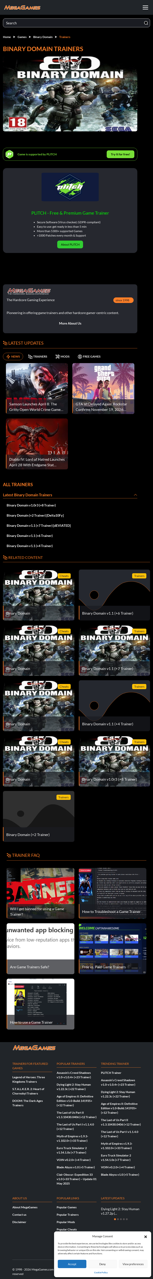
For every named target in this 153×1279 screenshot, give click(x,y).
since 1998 (122, 300)
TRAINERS (37, 356)
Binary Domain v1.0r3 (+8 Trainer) (31, 505)
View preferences (133, 1264)
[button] (145, 1236)
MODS (62, 356)
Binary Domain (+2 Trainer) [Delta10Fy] (35, 515)
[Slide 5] (127, 1219)
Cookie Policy (101, 1272)
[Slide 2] (118, 1219)
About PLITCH (70, 244)
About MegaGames (24, 1207)
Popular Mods (66, 1222)
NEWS (13, 356)
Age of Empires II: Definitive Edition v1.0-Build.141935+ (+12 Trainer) (75, 1100)
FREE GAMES (89, 356)
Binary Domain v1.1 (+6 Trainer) (30, 536)
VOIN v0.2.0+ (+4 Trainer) (74, 1159)
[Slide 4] (124, 1219)
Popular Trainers (68, 1214)
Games (22, 37)
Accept (72, 1264)
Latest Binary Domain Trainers (27, 495)
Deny (102, 1264)
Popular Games (67, 1207)
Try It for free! (120, 154)
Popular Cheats (67, 1229)
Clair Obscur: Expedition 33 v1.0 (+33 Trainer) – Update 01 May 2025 (77, 1179)
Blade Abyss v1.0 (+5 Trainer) (76, 1167)
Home (7, 37)
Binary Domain (43, 37)
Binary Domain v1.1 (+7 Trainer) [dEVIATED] (39, 525)
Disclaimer (19, 1222)
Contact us (19, 1214)
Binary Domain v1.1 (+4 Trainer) (30, 546)
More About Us (70, 323)
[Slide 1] (115, 1219)
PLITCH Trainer (111, 1072)
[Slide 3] (121, 1219)
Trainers (64, 37)
